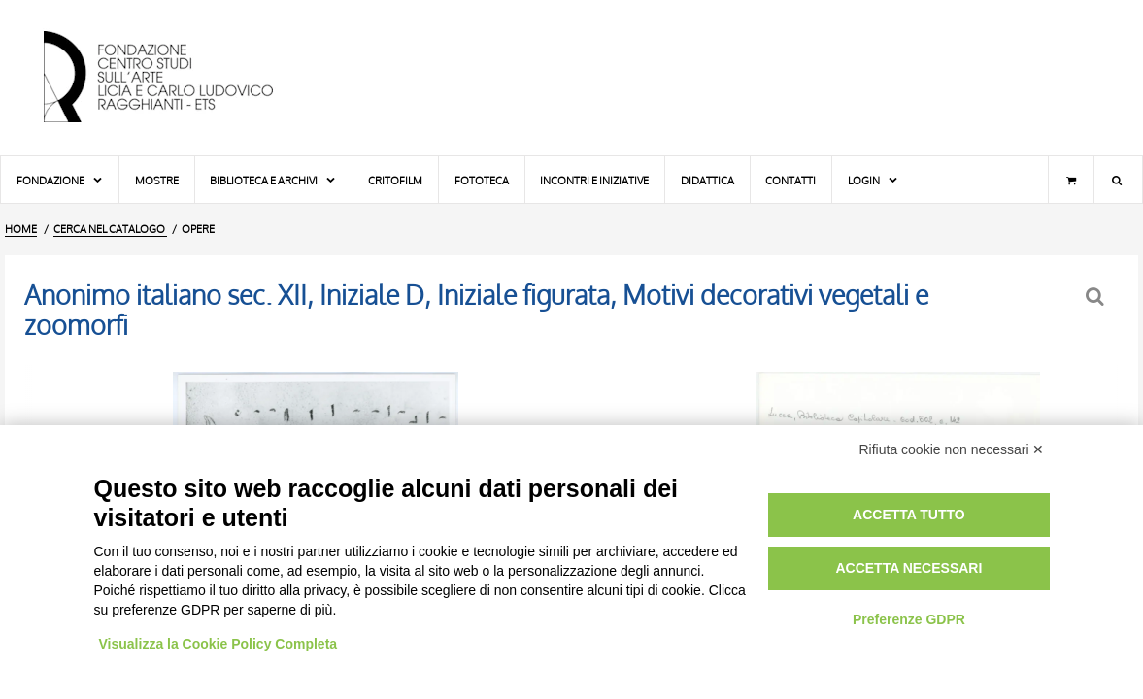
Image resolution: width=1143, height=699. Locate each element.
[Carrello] (1071, 179)
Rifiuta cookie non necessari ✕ (952, 449)
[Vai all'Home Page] (174, 77)
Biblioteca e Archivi (273, 180)
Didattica (707, 180)
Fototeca (481, 180)
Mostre (157, 180)
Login (873, 180)
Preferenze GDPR (909, 619)
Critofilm (395, 180)
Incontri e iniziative (594, 180)
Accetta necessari (908, 568)
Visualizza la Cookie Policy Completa (218, 643)
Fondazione (60, 180)
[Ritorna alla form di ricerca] (1097, 297)
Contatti (790, 180)
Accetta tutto (909, 514)
